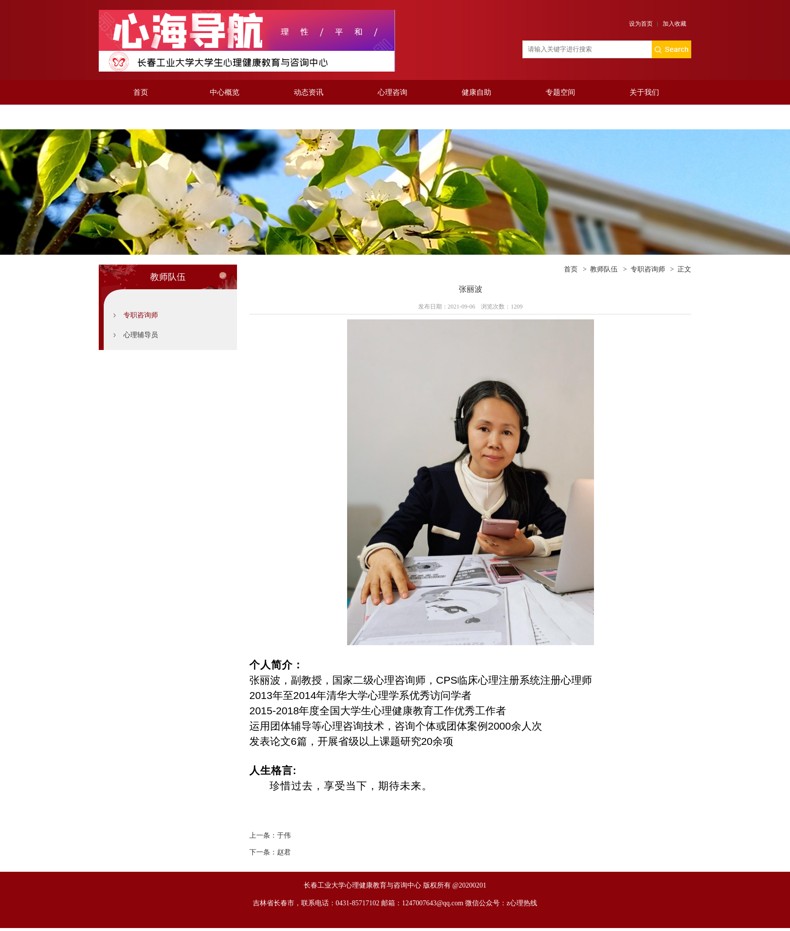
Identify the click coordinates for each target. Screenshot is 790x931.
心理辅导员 (140, 335)
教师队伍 (604, 269)
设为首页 (641, 23)
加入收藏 (674, 23)
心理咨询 (392, 92)
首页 (140, 92)
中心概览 (224, 92)
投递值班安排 (140, 117)
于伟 (284, 835)
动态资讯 (308, 92)
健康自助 (476, 92)
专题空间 (560, 92)
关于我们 (644, 92)
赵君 (284, 852)
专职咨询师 (140, 315)
